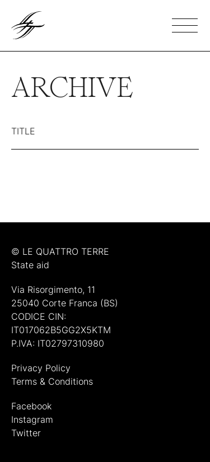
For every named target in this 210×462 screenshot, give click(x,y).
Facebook (31, 406)
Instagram (32, 419)
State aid (30, 264)
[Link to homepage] (28, 25)
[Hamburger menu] (185, 25)
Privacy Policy (41, 368)
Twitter (26, 432)
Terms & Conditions (52, 381)
